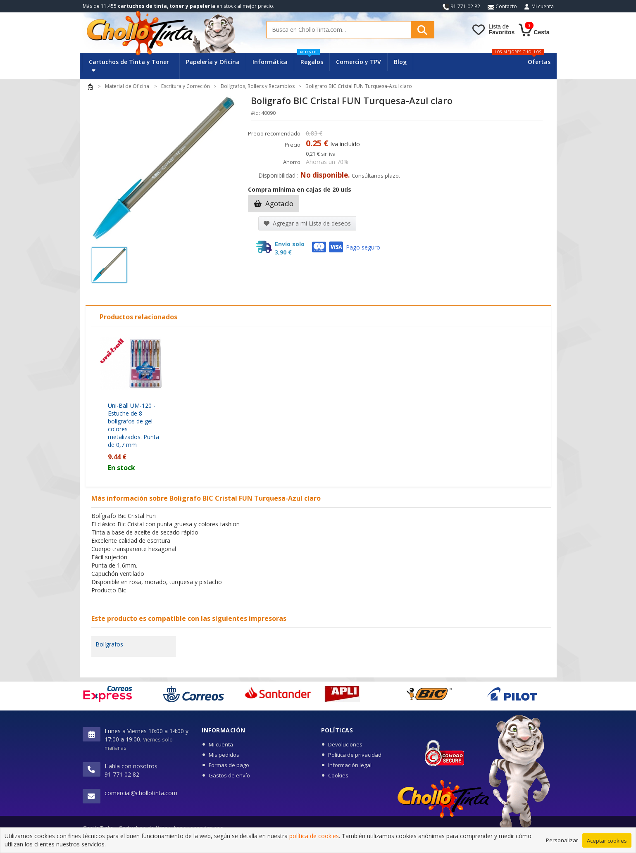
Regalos (310, 59)
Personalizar (562, 840)
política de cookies (314, 836)
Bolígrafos (109, 644)
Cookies (338, 775)
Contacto (502, 6)
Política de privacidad (354, 754)
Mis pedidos (224, 754)
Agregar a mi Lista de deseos (307, 223)
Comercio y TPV (358, 62)
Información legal (350, 765)
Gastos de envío (229, 775)
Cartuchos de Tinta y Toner (129, 65)
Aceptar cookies (607, 840)
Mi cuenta (542, 6)
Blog (400, 62)
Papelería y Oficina (213, 62)
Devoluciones (345, 744)
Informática (270, 62)
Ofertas (539, 62)
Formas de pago (229, 765)
